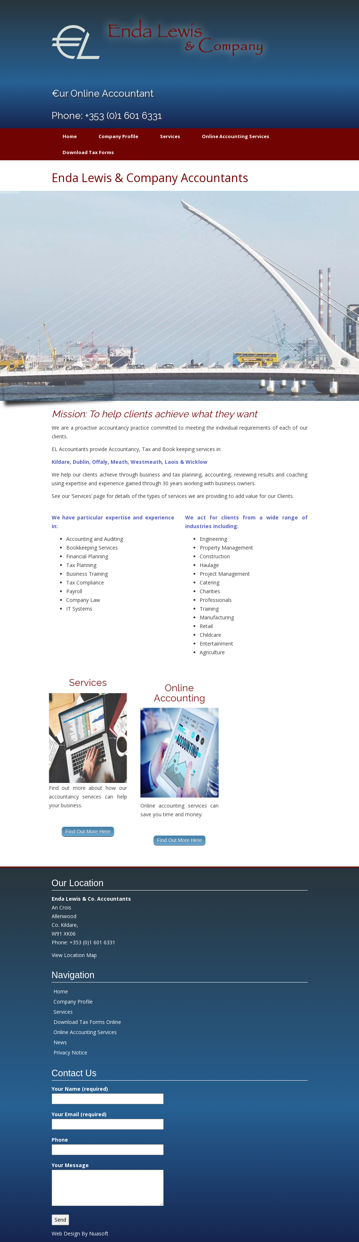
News (60, 1042)
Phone (108, 1144)
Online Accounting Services (235, 136)
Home (70, 136)
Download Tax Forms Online (87, 1021)
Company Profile (118, 136)
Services (170, 136)
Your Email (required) (108, 1119)
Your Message (108, 1184)
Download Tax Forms (88, 152)
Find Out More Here (47, 832)
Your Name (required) (108, 1093)
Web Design (66, 1233)
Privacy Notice (70, 1052)
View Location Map (74, 955)
